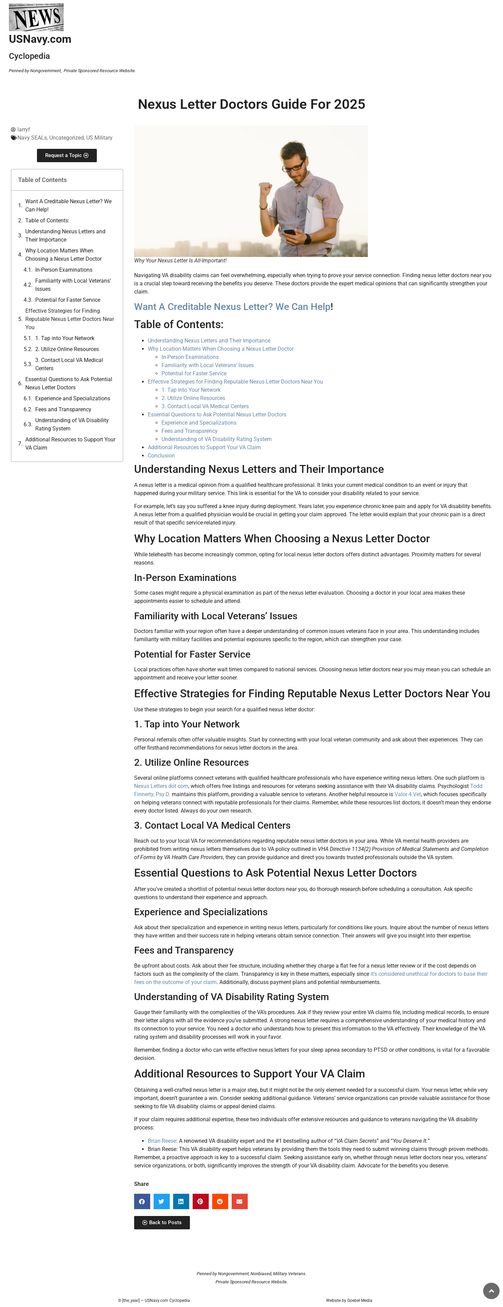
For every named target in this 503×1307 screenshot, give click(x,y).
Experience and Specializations (72, 398)
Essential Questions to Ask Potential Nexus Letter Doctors (68, 383)
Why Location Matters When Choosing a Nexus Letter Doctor (63, 254)
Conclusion (161, 455)
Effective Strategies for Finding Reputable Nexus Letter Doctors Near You (69, 319)
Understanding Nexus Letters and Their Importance (65, 235)
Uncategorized (66, 137)
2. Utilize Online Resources (67, 349)
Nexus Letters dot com (161, 786)
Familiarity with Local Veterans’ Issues (73, 284)
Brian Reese (162, 1141)
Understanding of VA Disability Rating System (72, 424)
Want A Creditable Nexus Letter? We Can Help (232, 306)
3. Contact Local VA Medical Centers (69, 364)
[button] (142, 1201)
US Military (99, 137)
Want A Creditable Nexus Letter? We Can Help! (68, 205)
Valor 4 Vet (408, 794)
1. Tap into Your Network (64, 338)
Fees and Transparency (63, 409)
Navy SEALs (32, 137)
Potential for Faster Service (67, 300)
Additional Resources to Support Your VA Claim (70, 443)
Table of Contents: (47, 220)
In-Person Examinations (63, 270)
